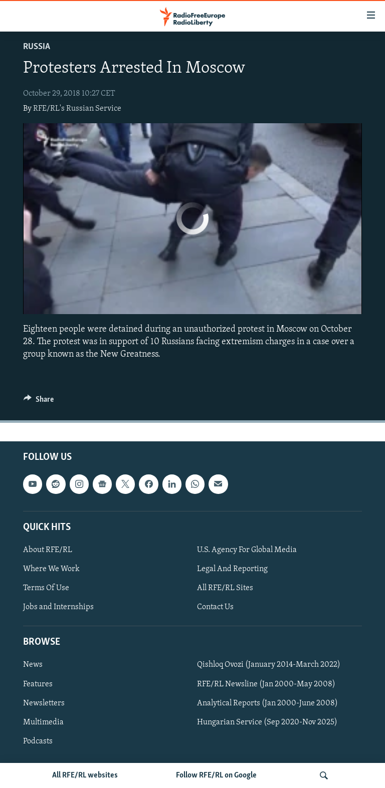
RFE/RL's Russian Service (77, 109)
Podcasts (38, 741)
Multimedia (43, 722)
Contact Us (215, 607)
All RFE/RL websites (85, 775)
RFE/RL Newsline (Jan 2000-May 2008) (266, 684)
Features (38, 684)
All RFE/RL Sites (225, 588)
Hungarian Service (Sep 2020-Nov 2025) (267, 722)
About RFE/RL (47, 550)
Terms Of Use (46, 588)
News (33, 665)
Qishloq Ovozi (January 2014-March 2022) (268, 665)
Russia (36, 47)
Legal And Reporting (232, 569)
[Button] (39, 401)
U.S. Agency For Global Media (247, 550)
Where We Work (51, 569)
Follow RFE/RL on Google (216, 775)
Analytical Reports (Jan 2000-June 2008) (267, 703)
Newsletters (44, 703)
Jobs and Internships (58, 607)
